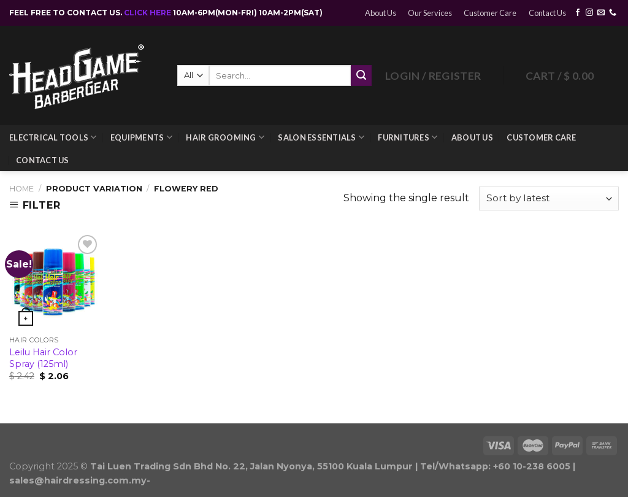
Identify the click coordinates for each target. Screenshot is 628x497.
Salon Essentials (321, 137)
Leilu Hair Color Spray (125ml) (43, 358)
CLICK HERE (148, 12)
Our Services (430, 13)
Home (21, 188)
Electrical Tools (53, 137)
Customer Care (490, 13)
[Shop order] (549, 198)
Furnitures (407, 137)
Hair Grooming (225, 137)
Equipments (141, 137)
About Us (380, 13)
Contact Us (547, 13)
